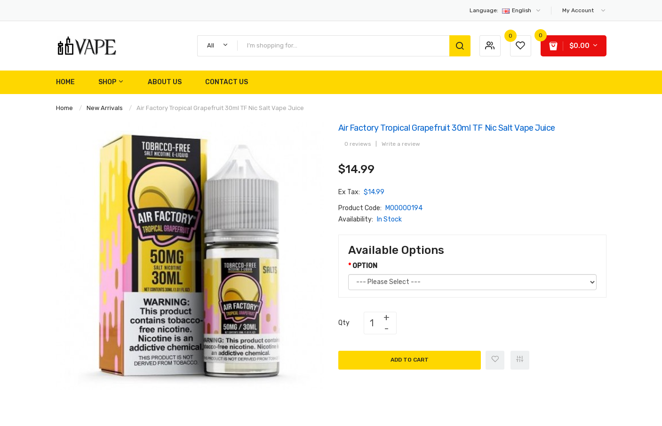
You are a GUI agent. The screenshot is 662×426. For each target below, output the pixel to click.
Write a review (401, 144)
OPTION (364, 266)
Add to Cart (410, 359)
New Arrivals (105, 107)
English (506, 10)
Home (64, 107)
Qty (344, 323)
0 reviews (357, 144)
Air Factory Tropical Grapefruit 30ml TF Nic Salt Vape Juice (220, 107)
